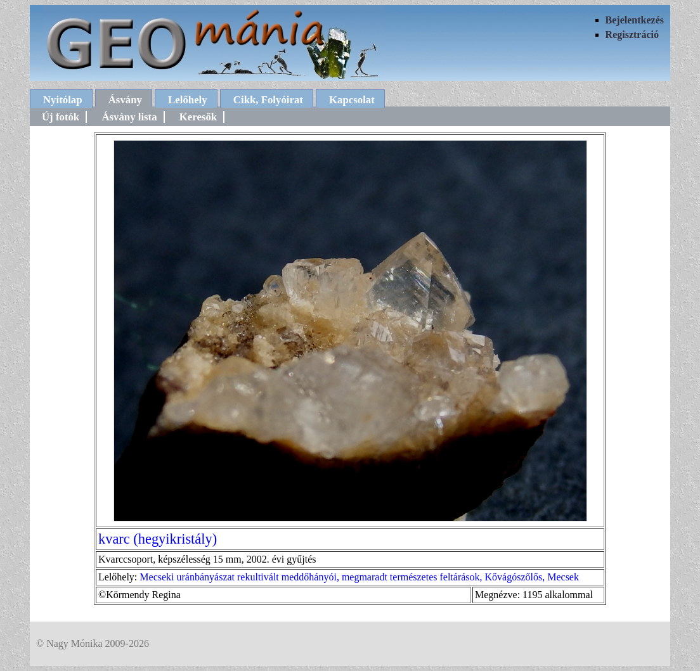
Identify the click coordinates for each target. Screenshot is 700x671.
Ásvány (125, 100)
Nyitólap (62, 100)
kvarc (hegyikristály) (157, 539)
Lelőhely (187, 100)
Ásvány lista (129, 117)
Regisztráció (632, 34)
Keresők (198, 117)
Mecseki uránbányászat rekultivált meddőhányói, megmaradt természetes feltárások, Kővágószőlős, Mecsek (359, 577)
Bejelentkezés (635, 20)
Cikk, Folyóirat (268, 100)
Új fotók (60, 117)
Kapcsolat (352, 100)
